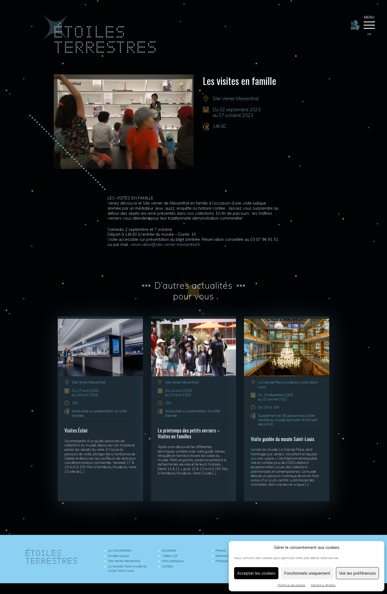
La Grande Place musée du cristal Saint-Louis (127, 568)
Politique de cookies (292, 585)
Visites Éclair (76, 430)
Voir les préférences (357, 573)
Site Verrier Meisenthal (235, 98)
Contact (167, 566)
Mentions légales (323, 585)
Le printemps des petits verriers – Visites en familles (189, 433)
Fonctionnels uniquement (307, 573)
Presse (220, 550)
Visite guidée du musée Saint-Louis (282, 438)
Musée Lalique (118, 556)
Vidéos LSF (170, 556)
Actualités (169, 550)
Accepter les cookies (256, 573)
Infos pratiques (173, 561)
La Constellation (120, 550)
